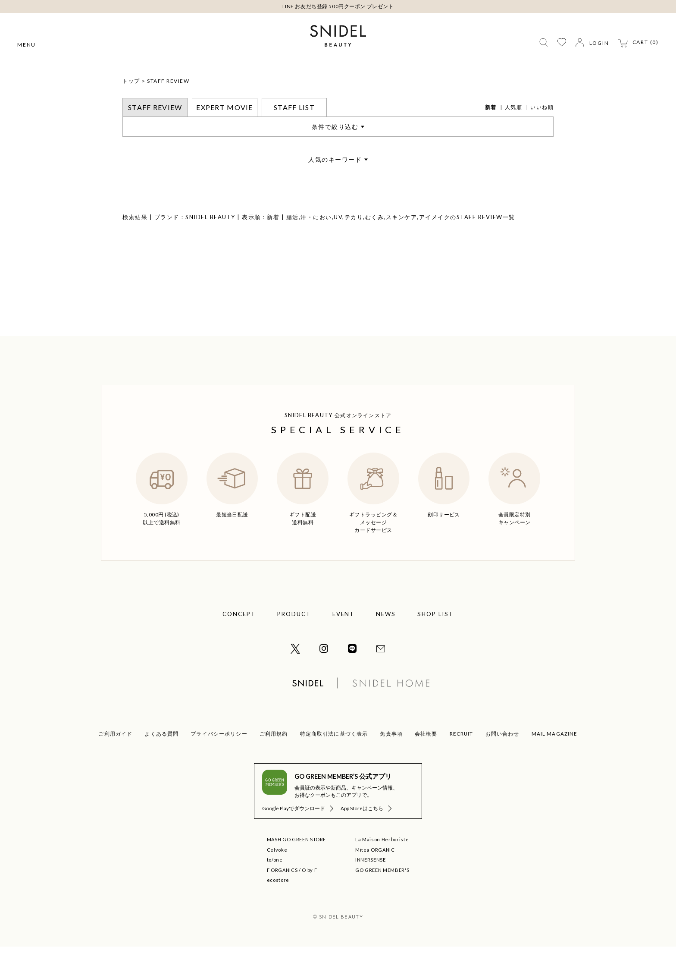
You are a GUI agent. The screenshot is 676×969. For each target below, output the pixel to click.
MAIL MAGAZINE (555, 756)
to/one (275, 882)
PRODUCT (294, 636)
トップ (131, 103)
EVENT (343, 636)
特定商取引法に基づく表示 (334, 756)
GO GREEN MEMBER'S (382, 892)
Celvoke (277, 872)
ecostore (278, 902)
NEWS (386, 636)
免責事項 (391, 756)
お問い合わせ (502, 756)
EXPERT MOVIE (224, 130)
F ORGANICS (282, 892)
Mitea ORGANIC (375, 872)
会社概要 (426, 756)
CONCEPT (239, 636)
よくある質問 (161, 756)
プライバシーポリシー (219, 756)
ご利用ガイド (115, 756)
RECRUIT (461, 756)
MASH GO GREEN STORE (296, 862)
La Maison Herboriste (382, 862)
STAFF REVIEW (168, 103)
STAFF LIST (294, 130)
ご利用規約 (274, 756)
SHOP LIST (435, 636)
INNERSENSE (370, 882)
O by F (309, 892)
